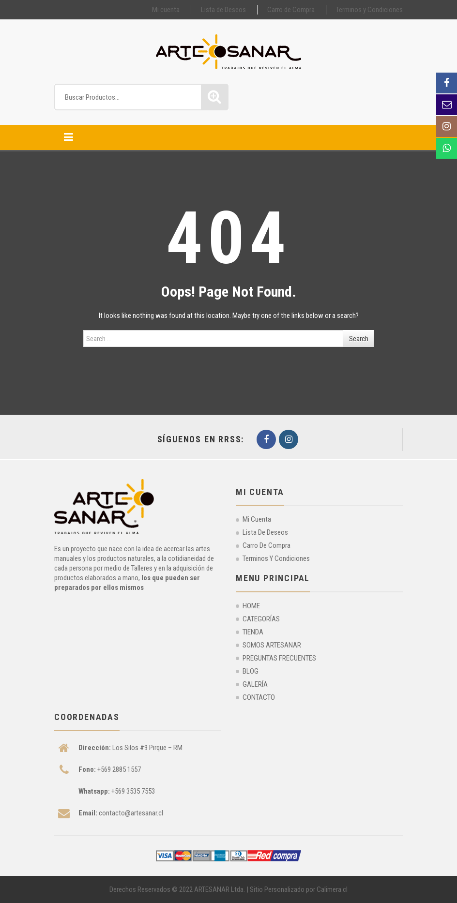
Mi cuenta (166, 9)
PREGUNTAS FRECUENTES (279, 658)
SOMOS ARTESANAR (272, 645)
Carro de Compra (291, 9)
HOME (251, 606)
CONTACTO (259, 697)
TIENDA (253, 632)
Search (358, 339)
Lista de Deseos (223, 9)
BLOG (251, 671)
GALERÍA (255, 684)
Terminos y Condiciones (369, 9)
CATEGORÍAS (261, 619)
